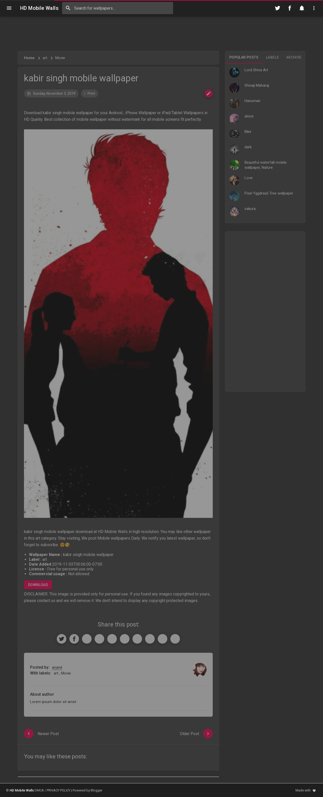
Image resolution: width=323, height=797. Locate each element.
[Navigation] (9, 8)
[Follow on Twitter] (278, 8)
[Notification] (302, 8)
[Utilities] (314, 8)
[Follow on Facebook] (290, 8)
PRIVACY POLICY (58, 790)
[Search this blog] (117, 8)
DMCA (39, 790)
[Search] (68, 8)
